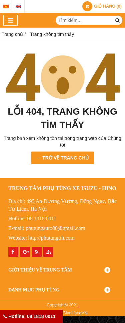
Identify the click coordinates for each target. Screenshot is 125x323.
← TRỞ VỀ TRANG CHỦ (62, 158)
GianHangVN (75, 313)
